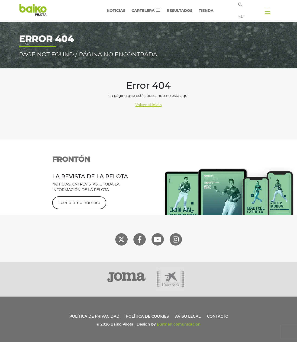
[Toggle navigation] (267, 11)
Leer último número (79, 202)
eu (241, 16)
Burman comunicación (179, 324)
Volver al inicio (148, 105)
